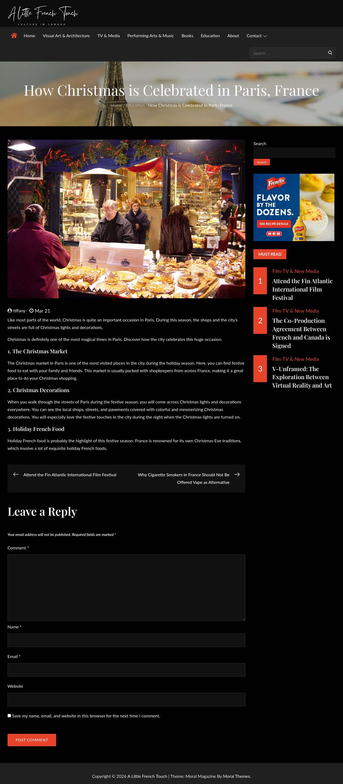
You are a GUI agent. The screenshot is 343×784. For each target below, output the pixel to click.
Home (29, 35)
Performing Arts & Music (150, 35)
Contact (257, 35)
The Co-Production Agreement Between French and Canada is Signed (301, 332)
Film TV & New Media (295, 271)
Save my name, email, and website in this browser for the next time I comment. (86, 715)
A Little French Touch (147, 776)
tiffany (16, 310)
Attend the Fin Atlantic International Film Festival (302, 289)
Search (259, 143)
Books (187, 35)
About (233, 35)
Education (210, 35)
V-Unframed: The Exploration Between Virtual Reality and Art (302, 377)
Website (15, 686)
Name (15, 626)
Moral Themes (236, 776)
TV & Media (108, 35)
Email (14, 656)
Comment (18, 547)
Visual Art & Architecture (66, 35)
